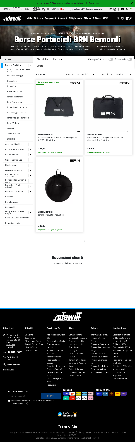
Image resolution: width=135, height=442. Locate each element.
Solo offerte (120, 59)
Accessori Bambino (13, 144)
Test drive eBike (54, 357)
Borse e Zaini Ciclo (66, 33)
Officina (87, 18)
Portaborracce (11, 202)
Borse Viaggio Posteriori (18, 118)
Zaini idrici (11, 139)
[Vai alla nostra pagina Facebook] (62, 426)
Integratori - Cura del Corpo (14, 212)
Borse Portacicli (83, 33)
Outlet (116, 357)
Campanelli (10, 207)
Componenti (50, 18)
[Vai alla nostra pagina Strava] (69, 426)
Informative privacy (99, 335)
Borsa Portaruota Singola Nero (51, 215)
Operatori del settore (56, 366)
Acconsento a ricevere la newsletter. (32, 402)
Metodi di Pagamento (78, 338)
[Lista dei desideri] (122, 18)
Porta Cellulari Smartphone (17, 217)
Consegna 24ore (96, 59)
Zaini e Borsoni (13, 133)
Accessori (62, 18)
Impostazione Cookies (100, 372)
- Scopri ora (93, 3)
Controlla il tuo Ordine (56, 341)
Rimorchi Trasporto (14, 191)
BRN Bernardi (98, 33)
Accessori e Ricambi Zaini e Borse (18, 70)
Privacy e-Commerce (100, 344)
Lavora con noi (31, 350)
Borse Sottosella (14, 102)
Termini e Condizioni (77, 360)
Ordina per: (70, 74)
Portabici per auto (121, 378)
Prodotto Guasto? (54, 369)
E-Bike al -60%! (100, 18)
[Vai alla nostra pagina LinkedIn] (75, 426)
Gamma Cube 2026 (121, 347)
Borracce (9, 196)
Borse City (11, 86)
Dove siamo (30, 338)
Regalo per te (53, 385)
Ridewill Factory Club (34, 344)
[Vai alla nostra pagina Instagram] (59, 426)
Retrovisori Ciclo (12, 223)
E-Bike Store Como (33, 341)
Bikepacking (12, 81)
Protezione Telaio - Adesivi (13, 186)
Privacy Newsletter (99, 357)
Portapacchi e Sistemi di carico (15, 181)
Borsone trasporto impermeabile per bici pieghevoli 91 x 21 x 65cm (105, 139)
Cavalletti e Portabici (14, 149)
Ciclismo (42, 33)
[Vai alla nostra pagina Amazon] (72, 426)
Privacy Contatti (98, 353)
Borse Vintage (13, 123)
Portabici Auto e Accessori (12, 175)
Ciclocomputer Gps (13, 160)
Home (34, 33)
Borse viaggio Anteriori (17, 107)
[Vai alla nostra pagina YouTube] (66, 426)
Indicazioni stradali (10, 346)
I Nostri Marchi (31, 347)
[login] (130, 18)
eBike (29, 18)
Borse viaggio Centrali (16, 112)
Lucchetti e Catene (13, 170)
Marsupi (10, 128)
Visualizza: (107, 74)
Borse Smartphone (15, 96)
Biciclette (38, 18)
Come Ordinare (75, 335)
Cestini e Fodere (12, 154)
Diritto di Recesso (76, 369)
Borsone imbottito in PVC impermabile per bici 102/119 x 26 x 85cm (58, 139)
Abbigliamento (75, 18)
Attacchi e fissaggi (15, 75)
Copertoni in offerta (121, 335)
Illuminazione (11, 165)
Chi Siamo (29, 335)
